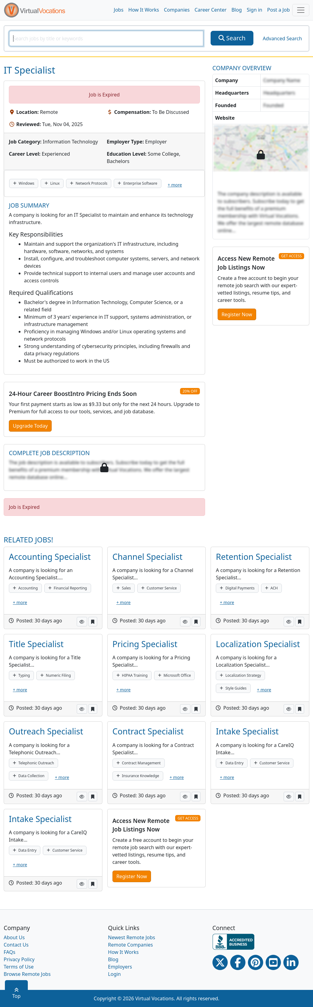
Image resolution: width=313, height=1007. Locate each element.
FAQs (9, 952)
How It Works (143, 9)
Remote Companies (130, 944)
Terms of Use (19, 966)
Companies (177, 9)
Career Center (211, 9)
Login (114, 974)
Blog (236, 9)
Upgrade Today (30, 425)
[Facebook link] (237, 962)
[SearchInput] (106, 38)
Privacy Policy (19, 959)
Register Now (237, 314)
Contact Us (16, 944)
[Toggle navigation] (300, 10)
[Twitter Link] (220, 962)
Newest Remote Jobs (131, 937)
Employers (120, 966)
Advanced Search (282, 38)
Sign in (254, 9)
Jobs (118, 9)
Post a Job (278, 9)
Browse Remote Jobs (27, 974)
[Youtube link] (273, 962)
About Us (14, 937)
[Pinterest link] (255, 962)
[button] (82, 621)
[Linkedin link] (291, 962)
